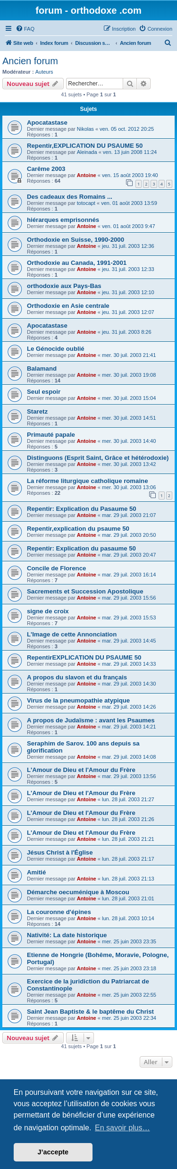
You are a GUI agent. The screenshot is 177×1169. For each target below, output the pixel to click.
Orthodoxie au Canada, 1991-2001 (76, 262)
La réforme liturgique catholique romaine (87, 480)
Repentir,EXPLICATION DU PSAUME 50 (85, 145)
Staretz (37, 411)
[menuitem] (25, 28)
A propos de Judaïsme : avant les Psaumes (91, 720)
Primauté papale (51, 434)
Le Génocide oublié (55, 348)
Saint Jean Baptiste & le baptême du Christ (90, 1011)
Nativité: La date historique (67, 935)
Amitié (36, 872)
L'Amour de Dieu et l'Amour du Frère (81, 769)
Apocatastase (47, 122)
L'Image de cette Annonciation (72, 634)
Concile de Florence (56, 568)
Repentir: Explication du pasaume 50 (81, 548)
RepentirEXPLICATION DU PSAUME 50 (84, 657)
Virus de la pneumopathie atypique (78, 700)
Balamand (42, 368)
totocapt (86, 203)
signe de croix (48, 611)
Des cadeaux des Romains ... (69, 196)
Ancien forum (30, 61)
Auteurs (44, 72)
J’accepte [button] (53, 1152)
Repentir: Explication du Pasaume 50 (81, 508)
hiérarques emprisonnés (63, 219)
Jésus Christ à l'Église (60, 852)
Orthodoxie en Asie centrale (68, 305)
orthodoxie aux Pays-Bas (64, 285)
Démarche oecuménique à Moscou (78, 892)
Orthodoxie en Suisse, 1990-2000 (75, 239)
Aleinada (87, 152)
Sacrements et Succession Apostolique (85, 591)
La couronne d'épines (59, 911)
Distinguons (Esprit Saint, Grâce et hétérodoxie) (98, 457)
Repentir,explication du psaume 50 (78, 528)
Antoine (86, 175)
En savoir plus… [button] (122, 1128)
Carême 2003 (46, 168)
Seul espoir (43, 391)
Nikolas (85, 129)
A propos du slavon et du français (77, 677)
